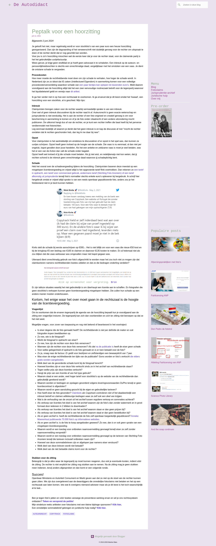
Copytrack (55, 514)
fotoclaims (68, 514)
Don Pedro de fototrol (161, 329)
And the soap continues (162, 429)
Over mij (155, 98)
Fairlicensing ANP (159, 295)
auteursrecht (40, 514)
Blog (153, 87)
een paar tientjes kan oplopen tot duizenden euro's (104, 85)
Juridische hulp (159, 95)
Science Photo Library (162, 396)
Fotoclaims (157, 90)
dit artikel (75, 91)
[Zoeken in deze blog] (193, 5)
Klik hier (117, 504)
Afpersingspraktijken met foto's (166, 262)
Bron (114, 282)
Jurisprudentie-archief (163, 92)
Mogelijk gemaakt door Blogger (108, 536)
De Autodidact (31, 4)
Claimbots (77, 393)
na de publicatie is (104, 346)
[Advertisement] (170, 183)
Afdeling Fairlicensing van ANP (166, 362)
